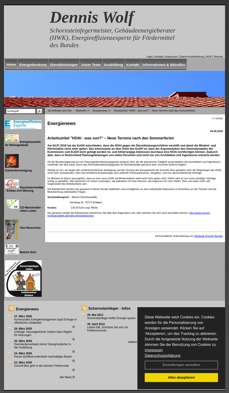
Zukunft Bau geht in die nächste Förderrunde (41, 365)
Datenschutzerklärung (162, 356)
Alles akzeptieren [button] (181, 377)
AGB (208, 56)
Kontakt (159, 56)
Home (11, 64)
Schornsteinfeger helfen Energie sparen (111, 318)
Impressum (154, 350)
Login (149, 56)
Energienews (27, 309)
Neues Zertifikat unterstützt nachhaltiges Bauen (43, 356)
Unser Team (91, 65)
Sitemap (218, 56)
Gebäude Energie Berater (208, 236)
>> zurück (217, 118)
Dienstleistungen (64, 65)
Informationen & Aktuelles (164, 65)
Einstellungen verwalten (181, 365)
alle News (67, 377)
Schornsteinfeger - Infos (109, 308)
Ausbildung (113, 65)
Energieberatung (33, 65)
